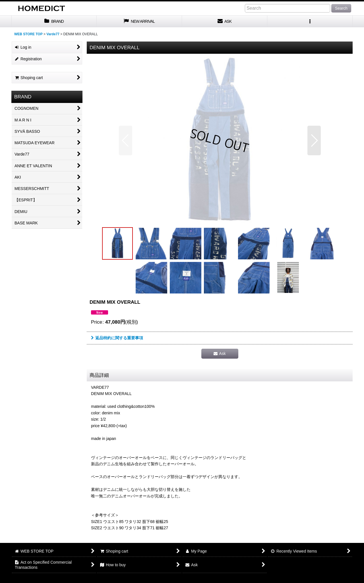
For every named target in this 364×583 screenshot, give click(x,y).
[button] (310, 21)
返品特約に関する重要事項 (117, 338)
